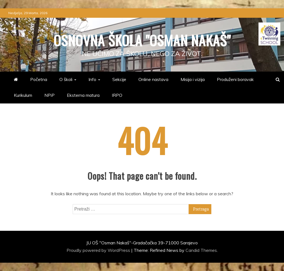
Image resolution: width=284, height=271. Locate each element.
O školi (65, 79)
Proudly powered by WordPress (99, 250)
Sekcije (119, 79)
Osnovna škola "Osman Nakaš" (142, 40)
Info (92, 79)
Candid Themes (201, 250)
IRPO (117, 95)
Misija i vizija (193, 79)
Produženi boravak (235, 79)
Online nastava (153, 79)
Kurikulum (23, 95)
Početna (38, 79)
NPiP (49, 95)
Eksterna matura (83, 95)
